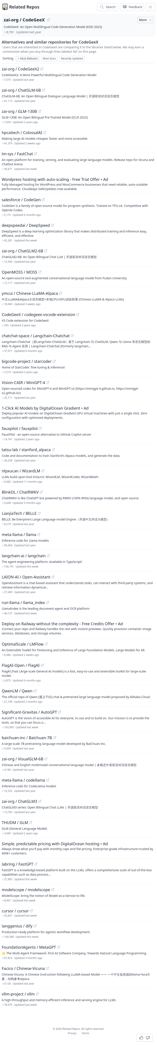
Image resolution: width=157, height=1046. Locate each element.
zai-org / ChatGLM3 (19, 801)
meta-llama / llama (19, 534)
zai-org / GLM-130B (19, 111)
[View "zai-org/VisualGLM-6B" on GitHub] (46, 759)
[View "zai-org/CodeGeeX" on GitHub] (48, 20)
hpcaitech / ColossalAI (22, 132)
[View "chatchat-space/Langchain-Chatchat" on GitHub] (72, 335)
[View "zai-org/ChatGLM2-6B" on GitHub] (45, 251)
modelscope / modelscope (26, 889)
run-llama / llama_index (23, 602)
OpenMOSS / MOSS (19, 272)
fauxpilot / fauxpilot (20, 428)
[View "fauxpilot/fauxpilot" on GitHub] (40, 428)
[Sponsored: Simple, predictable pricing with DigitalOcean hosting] (78, 848)
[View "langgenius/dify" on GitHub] (35, 926)
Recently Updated (72, 58)
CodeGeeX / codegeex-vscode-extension (38, 314)
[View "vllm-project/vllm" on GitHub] (37, 994)
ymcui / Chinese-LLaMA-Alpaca (30, 293)
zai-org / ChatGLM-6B (21, 90)
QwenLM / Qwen (17, 690)
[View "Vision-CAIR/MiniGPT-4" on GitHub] (47, 382)
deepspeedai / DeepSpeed (26, 225)
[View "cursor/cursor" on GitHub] (31, 911)
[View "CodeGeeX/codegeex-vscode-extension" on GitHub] (77, 314)
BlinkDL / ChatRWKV (20, 492)
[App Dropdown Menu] (150, 7)
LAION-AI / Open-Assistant (26, 577)
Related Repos (24, 7)
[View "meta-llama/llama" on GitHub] (39, 534)
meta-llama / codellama (23, 780)
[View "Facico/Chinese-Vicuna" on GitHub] (47, 968)
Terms (85, 1033)
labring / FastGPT (17, 864)
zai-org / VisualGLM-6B (22, 758)
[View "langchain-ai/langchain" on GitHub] (48, 555)
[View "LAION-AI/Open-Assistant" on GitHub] (53, 577)
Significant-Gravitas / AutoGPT (29, 712)
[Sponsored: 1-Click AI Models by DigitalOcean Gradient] (78, 412)
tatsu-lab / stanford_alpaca (26, 449)
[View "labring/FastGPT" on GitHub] (36, 864)
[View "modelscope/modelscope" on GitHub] (52, 889)
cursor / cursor (15, 910)
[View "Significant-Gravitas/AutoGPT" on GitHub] (59, 712)
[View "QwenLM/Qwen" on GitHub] (35, 691)
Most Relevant (27, 58)
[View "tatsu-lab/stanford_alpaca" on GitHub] (53, 449)
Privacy (72, 1033)
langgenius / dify (17, 926)
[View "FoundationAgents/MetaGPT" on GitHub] (58, 947)
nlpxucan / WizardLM (21, 470)
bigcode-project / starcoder (27, 361)
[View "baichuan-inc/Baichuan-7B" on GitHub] (54, 737)
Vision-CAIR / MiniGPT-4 (23, 382)
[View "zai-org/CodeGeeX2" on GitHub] (42, 69)
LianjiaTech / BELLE (19, 513)
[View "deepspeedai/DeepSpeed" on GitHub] (52, 225)
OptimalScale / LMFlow (23, 644)
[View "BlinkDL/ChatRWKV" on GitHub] (41, 492)
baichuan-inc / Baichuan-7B (27, 737)
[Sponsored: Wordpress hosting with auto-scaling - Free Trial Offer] (78, 183)
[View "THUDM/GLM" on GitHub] (30, 822)
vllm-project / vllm (18, 994)
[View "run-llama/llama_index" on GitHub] (47, 602)
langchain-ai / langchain (24, 555)
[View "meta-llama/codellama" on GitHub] (47, 780)
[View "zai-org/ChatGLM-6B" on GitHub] (43, 90)
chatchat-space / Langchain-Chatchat (36, 335)
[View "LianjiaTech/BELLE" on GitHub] (39, 513)
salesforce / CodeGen (21, 199)
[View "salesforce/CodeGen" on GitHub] (43, 199)
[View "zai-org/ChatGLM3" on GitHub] (40, 801)
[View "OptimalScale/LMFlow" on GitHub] (46, 644)
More (145, 20)
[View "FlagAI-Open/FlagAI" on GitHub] (42, 665)
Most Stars (49, 58)
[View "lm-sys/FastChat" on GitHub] (35, 153)
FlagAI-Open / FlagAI (21, 665)
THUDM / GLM (15, 822)
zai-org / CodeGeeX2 (20, 69)
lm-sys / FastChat (17, 153)
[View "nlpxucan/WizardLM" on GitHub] (43, 471)
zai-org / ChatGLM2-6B (22, 250)
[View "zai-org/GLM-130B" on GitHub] (39, 111)
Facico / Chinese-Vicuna (23, 968)
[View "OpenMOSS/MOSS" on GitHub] (40, 272)
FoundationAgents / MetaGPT (29, 947)
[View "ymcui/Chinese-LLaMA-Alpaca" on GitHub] (60, 293)
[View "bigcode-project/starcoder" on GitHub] (54, 361)
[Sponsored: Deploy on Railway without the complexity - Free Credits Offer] (78, 628)
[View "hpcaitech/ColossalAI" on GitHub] (44, 132)
